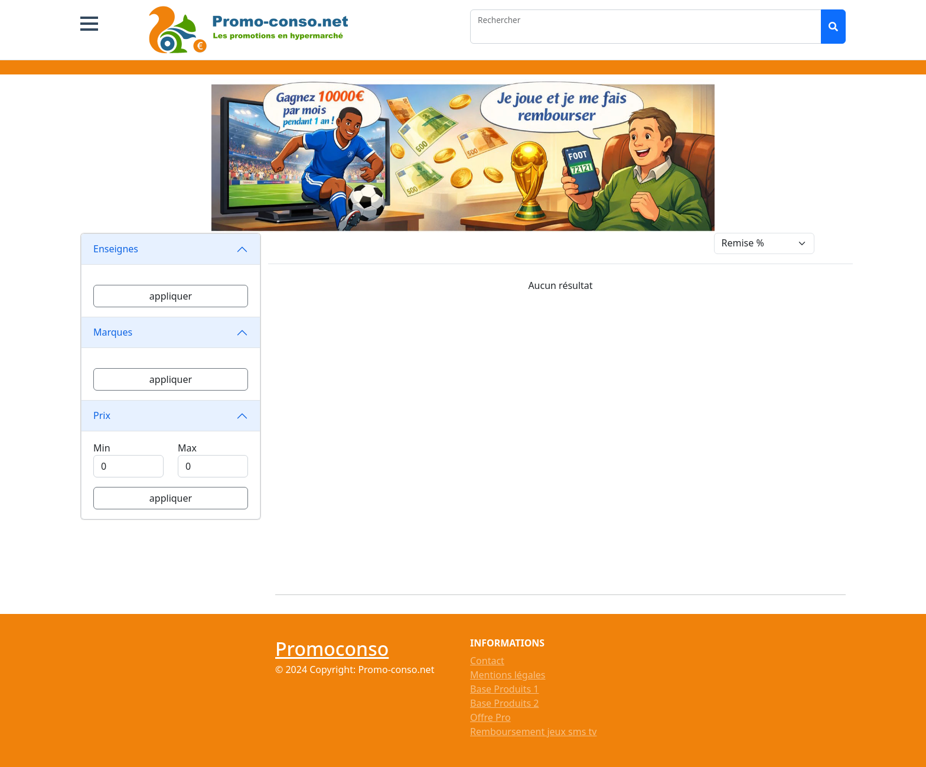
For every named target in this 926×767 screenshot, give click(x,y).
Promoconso (332, 648)
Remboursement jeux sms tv (533, 731)
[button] (89, 24)
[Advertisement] (567, 438)
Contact (487, 660)
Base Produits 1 (504, 689)
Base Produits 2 (504, 703)
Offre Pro (490, 717)
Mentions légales (508, 674)
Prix (101, 415)
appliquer (170, 296)
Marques (112, 332)
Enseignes (115, 248)
